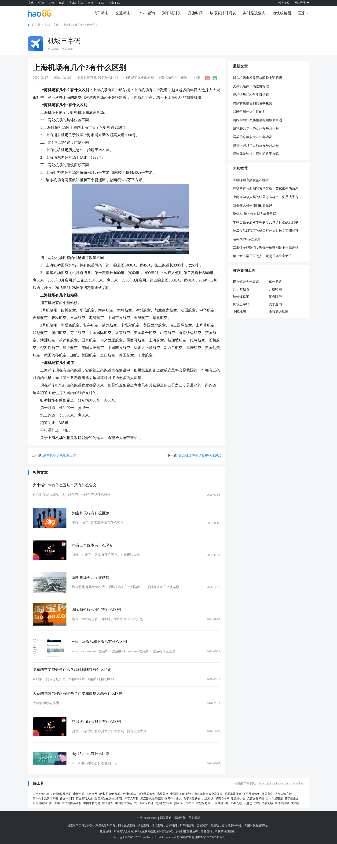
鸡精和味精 (76, 679)
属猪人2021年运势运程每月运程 (256, 145)
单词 (62, 2)
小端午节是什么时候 (95, 494)
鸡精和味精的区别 (101, 679)
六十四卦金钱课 (144, 803)
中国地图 (239, 312)
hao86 (67, 77)
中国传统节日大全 (181, 793)
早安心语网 (222, 798)
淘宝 (84, 523)
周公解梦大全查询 (246, 282)
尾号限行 (275, 297)
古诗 (51, 2)
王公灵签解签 (251, 793)
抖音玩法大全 (130, 555)
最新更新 (180, 817)
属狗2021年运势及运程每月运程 (256, 128)
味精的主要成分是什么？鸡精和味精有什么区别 (72, 669)
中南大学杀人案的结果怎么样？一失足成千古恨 (265, 197)
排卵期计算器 (278, 312)
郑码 (257, 803)
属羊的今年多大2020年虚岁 (252, 137)
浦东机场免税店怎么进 (59, 455)
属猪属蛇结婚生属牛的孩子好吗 (256, 154)
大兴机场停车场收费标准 (251, 86)
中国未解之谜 (91, 803)
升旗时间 (195, 13)
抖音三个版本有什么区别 (92, 545)
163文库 (189, 803)
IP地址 (103, 793)
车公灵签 (275, 282)
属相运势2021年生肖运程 (251, 95)
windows (78, 651)
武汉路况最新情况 (151, 798)
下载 (101, 2)
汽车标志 (100, 13)
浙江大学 (54, 803)
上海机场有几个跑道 (172, 77)
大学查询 (275, 304)
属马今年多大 (173, 798)
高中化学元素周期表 (45, 798)
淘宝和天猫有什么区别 (91, 513)
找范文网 (91, 793)
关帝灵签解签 (191, 798)
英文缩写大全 (84, 798)
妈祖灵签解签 (146, 793)
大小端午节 (70, 494)
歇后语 (215, 825)
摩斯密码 (78, 793)
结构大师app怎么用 (246, 239)
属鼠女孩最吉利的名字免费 (252, 103)
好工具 (36, 24)
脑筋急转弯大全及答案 (208, 793)
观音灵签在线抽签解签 (109, 798)
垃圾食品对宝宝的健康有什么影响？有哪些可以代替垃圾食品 (265, 231)
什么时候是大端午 (46, 494)
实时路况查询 (254, 13)
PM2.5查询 (146, 13)
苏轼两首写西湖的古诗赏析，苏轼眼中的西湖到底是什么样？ (265, 189)
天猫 (75, 523)
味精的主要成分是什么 (49, 679)
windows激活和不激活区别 (106, 651)
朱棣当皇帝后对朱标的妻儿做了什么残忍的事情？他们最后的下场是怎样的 (265, 223)
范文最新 (194, 817)
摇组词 (178, 803)
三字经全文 (292, 798)
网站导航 (165, 817)
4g (73, 763)
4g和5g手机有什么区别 (91, 754)
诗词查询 (157, 825)
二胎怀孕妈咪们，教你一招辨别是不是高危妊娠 (265, 248)
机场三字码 (52, 24)
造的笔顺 (267, 803)
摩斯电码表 (129, 793)
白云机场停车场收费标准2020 (200, 455)
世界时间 (171, 825)
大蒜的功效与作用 (46, 703)
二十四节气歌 (41, 793)
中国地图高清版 (71, 803)
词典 (41, 2)
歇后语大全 (238, 798)
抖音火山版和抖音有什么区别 (96, 722)
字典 (31, 2)
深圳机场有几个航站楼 (91, 577)
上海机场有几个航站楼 (137, 77)
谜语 (224, 825)
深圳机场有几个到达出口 (126, 587)
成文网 (295, 803)
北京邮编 (207, 798)
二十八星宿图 (274, 798)
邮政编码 (115, 793)
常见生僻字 (282, 803)
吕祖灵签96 (40, 803)
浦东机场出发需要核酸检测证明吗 (257, 78)
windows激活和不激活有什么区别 (99, 642)
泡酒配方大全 (163, 803)
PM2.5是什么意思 (241, 803)
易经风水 (162, 793)
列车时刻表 (76, 2)
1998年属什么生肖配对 (249, 111)
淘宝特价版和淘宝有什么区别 (96, 609)
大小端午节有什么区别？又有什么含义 (64, 485)
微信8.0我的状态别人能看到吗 (254, 214)
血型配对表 (203, 803)
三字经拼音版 (220, 803)
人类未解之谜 (283, 793)
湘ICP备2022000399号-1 (209, 837)
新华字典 (109, 825)
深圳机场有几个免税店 (88, 587)
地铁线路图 (281, 13)
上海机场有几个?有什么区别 (80, 24)
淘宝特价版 (89, 619)
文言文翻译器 (255, 798)
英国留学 (267, 793)
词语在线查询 (126, 825)
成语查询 (143, 825)
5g (115, 763)
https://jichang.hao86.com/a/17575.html (281, 783)
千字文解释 (132, 798)
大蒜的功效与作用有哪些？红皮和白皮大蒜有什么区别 (78, 693)
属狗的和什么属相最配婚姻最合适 (257, 120)
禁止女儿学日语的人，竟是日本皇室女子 (262, 256)
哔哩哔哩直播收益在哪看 (251, 180)
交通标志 (122, 13)
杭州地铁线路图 (61, 793)
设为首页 (284, 2)
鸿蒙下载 (114, 2)
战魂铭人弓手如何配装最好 (252, 205)
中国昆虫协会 (123, 803)
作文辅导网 (67, 798)
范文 (91, 2)
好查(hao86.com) (147, 817)
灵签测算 (202, 825)
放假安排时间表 (223, 13)
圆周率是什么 (232, 793)
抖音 (75, 555)
